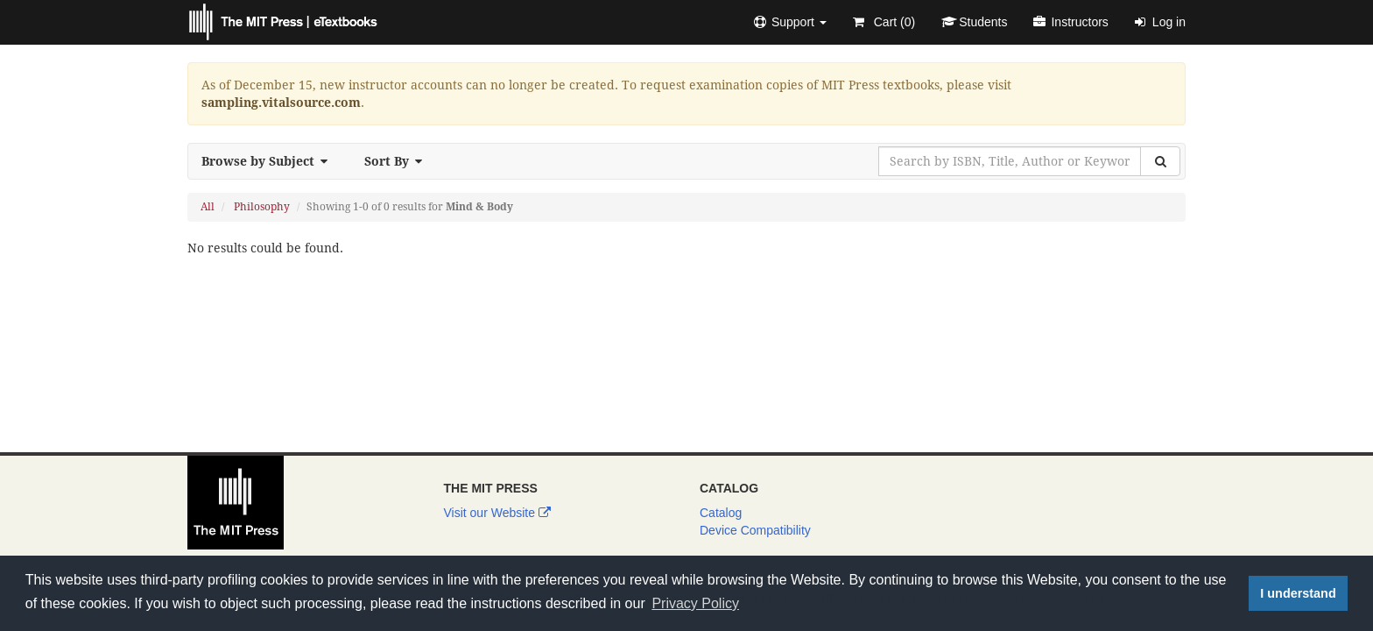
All (208, 207)
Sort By (398, 161)
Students (974, 22)
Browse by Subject (269, 161)
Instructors (1070, 22)
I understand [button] (1297, 593)
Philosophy (262, 207)
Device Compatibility (755, 530)
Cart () (884, 22)
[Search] (1160, 161)
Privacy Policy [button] (695, 603)
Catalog (721, 513)
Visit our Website (497, 513)
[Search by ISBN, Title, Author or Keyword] (1009, 161)
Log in (1160, 22)
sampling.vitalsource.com (281, 103)
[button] (790, 22)
